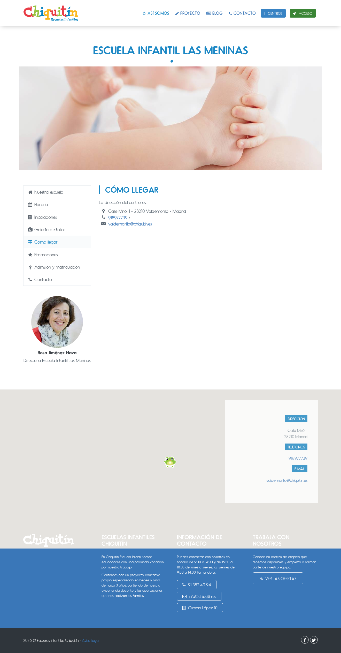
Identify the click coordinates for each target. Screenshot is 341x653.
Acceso (302, 13)
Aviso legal (90, 640)
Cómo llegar (42, 241)
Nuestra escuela (45, 191)
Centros (273, 13)
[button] (170, 462)
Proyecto (187, 13)
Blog (214, 13)
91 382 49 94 (196, 584)
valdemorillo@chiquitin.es (130, 223)
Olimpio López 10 (200, 607)
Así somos (155, 13)
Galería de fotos (46, 229)
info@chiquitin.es (199, 596)
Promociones (42, 254)
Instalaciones (42, 217)
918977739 (117, 217)
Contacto (242, 13)
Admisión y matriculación (53, 266)
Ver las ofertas (278, 578)
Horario (37, 204)
